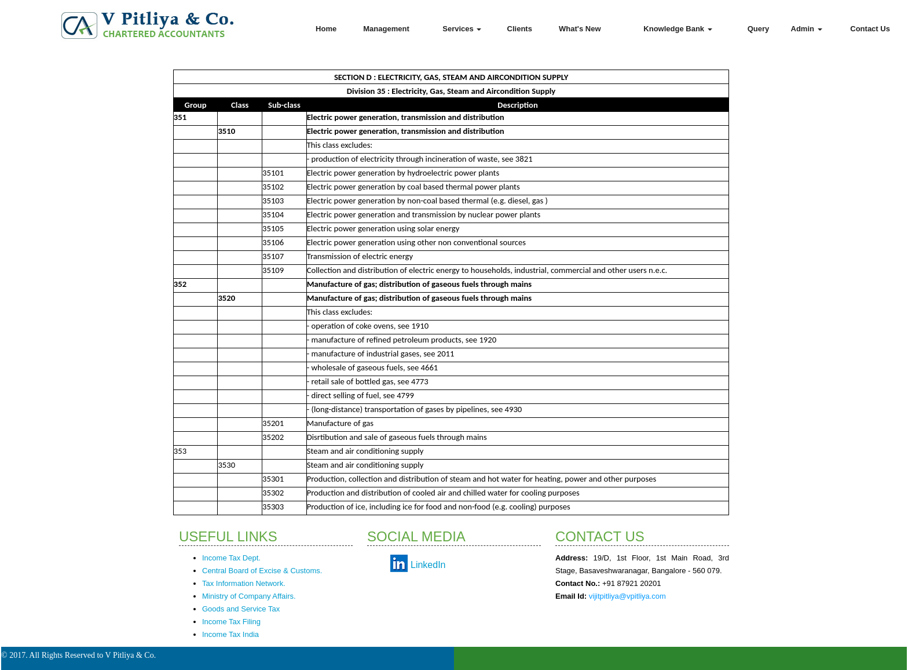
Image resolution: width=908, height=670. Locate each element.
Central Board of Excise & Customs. (262, 570)
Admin (806, 28)
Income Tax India (230, 634)
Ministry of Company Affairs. (249, 596)
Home (326, 28)
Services (461, 28)
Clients (519, 28)
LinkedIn (428, 565)
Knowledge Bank (677, 28)
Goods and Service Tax (241, 609)
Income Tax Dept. (231, 558)
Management (386, 28)
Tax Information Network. (243, 583)
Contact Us (870, 28)
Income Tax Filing (231, 621)
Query (759, 28)
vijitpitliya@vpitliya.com (627, 596)
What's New (580, 28)
